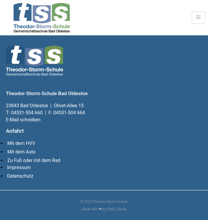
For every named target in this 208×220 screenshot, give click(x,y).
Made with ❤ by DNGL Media (104, 209)
